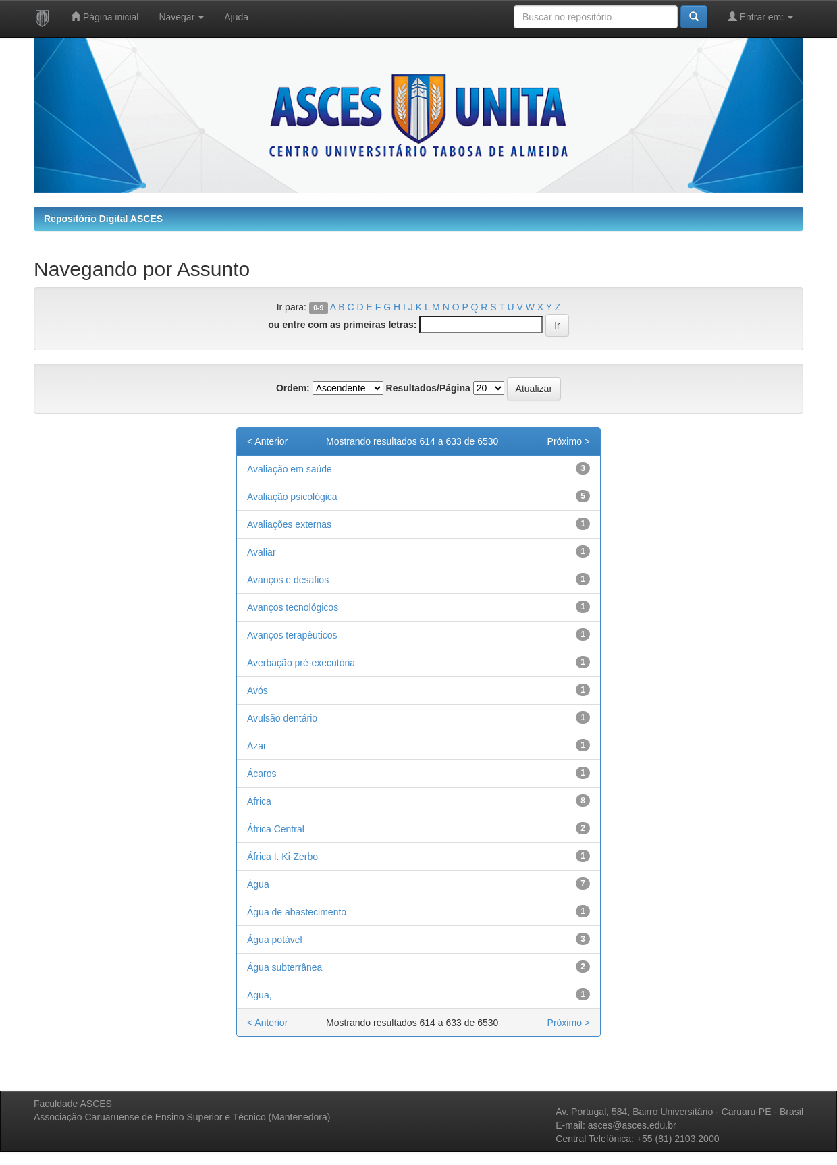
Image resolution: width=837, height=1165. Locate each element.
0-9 (318, 308)
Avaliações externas (289, 524)
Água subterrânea (284, 967)
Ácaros (262, 773)
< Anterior (267, 441)
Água (258, 884)
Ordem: (293, 388)
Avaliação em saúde (289, 469)
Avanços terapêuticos (292, 635)
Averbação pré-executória (301, 662)
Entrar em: (760, 16)
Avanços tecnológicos (292, 607)
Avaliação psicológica (292, 496)
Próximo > (568, 441)
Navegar (181, 16)
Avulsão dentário (282, 718)
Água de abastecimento (296, 911)
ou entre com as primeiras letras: (342, 324)
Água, (259, 995)
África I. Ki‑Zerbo (282, 856)
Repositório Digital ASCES (103, 218)
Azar (257, 745)
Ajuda (236, 16)
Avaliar (261, 552)
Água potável (274, 939)
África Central (275, 828)
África (259, 801)
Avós (257, 690)
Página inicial (104, 16)
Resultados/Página (428, 388)
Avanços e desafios (288, 579)
